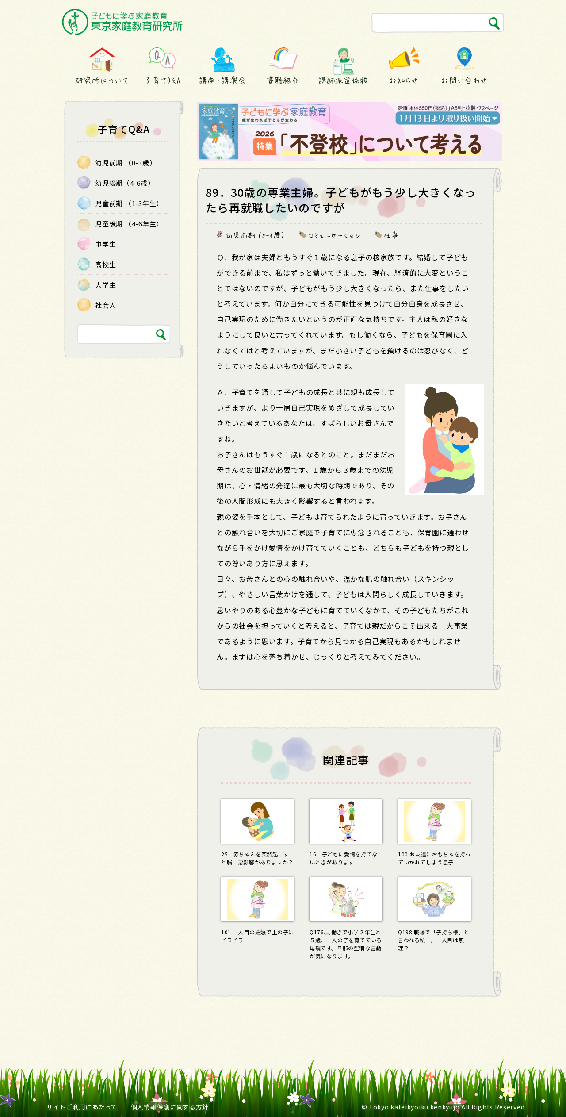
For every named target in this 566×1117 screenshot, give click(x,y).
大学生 (105, 284)
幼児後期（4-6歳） (125, 183)
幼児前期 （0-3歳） (255, 234)
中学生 (105, 244)
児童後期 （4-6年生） (129, 223)
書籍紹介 (283, 80)
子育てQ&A (162, 80)
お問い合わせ (464, 80)
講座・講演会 (222, 80)
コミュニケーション (334, 234)
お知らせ (403, 80)
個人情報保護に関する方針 (170, 1106)
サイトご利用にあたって (82, 1106)
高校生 (105, 264)
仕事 (391, 234)
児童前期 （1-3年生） (129, 203)
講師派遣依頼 (343, 80)
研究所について (101, 80)
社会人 (105, 305)
